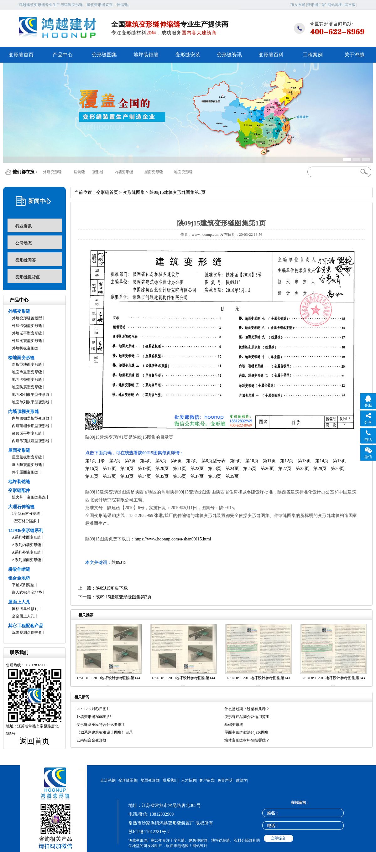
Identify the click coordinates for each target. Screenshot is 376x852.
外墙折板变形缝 (25, 348)
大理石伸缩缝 (21, 506)
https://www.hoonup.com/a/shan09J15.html (173, 539)
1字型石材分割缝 (26, 513)
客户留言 (206, 780)
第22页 (197, 468)
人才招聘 (188, 780)
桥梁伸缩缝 (19, 569)
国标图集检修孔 (25, 609)
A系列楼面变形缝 (26, 537)
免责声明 (224, 780)
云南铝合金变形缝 (91, 740)
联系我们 (170, 780)
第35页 (162, 476)
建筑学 (241, 780)
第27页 (284, 468)
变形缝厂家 (316, 5)
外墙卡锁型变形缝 (27, 325)
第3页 (130, 460)
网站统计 (199, 846)
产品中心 (63, 54)
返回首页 (34, 741)
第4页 (145, 460)
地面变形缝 (183, 172)
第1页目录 (95, 460)
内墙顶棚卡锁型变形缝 (31, 426)
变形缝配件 (19, 490)
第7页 (191, 460)
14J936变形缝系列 (25, 530)
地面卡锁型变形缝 (27, 379)
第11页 (269, 460)
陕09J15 (119, 562)
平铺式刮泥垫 (23, 585)
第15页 (339, 460)
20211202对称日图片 (93, 709)
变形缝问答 (25, 260)
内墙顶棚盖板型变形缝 (31, 418)
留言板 (350, 5)
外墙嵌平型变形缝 (27, 333)
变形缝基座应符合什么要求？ (100, 724)
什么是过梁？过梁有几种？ (246, 709)
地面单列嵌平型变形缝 (31, 402)
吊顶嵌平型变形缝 (27, 433)
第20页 (162, 468)
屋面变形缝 (153, 172)
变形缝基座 (36, 497)
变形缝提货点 (27, 277)
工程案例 (313, 54)
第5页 (160, 460)
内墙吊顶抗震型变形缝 (31, 441)
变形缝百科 (271, 54)
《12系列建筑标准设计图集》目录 (104, 732)
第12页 (286, 460)
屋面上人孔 (19, 602)
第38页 (214, 476)
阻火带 (17, 497)
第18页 (126, 468)
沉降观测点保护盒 (27, 632)
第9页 (235, 460)
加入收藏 (297, 5)
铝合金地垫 (19, 578)
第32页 (109, 476)
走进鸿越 (107, 780)
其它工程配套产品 (25, 625)
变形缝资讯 (229, 54)
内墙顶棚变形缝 (23, 411)
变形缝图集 (104, 54)
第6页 (176, 460)
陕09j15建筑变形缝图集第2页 (124, 597)
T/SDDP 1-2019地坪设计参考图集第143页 (258, 682)
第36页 (179, 476)
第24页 (232, 468)
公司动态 (23, 243)
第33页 (126, 476)
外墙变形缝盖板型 (27, 318)
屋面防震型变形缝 (27, 464)
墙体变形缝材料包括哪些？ (246, 740)
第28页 (302, 468)
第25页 (249, 468)
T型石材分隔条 (24, 521)
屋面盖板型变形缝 (27, 457)
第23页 (214, 468)
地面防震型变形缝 (27, 387)
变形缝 (97, 172)
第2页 (114, 460)
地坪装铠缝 (146, 54)
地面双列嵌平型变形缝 (31, 394)
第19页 (144, 468)
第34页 (144, 476)
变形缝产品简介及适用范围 (246, 717)
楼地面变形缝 (21, 357)
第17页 (109, 468)
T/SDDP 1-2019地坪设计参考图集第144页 (108, 682)
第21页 (179, 468)
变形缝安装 (187, 54)
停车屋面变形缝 (25, 472)
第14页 (321, 460)
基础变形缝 (233, 724)
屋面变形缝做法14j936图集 (246, 732)
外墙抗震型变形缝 (27, 340)
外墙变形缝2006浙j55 (93, 717)
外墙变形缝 (52, 172)
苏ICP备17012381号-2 (149, 831)
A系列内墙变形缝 (26, 545)
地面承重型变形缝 (27, 372)
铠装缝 (79, 172)
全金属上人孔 (23, 616)
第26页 (267, 468)
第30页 (337, 468)
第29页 (319, 468)
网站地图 (334, 5)
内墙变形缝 (123, 172)
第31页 (91, 476)
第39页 (232, 476)
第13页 (304, 460)
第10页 (251, 460)
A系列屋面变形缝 (26, 560)
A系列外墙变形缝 (26, 552)
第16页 (91, 468)
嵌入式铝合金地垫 (27, 592)
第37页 (197, 476)
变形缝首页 (21, 54)
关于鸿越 (354, 54)
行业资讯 (23, 226)
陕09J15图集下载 (112, 588)
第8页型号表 (213, 460)
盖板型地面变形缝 (27, 364)
